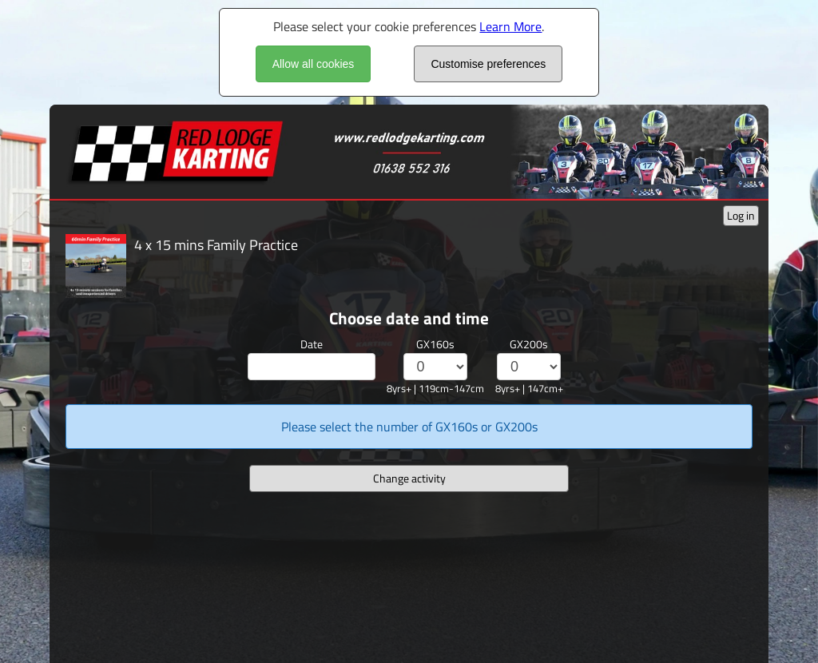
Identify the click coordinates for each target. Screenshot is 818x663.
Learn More (510, 26)
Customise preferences (488, 64)
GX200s (529, 343)
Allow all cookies (313, 64)
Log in (741, 215)
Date (311, 343)
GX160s (435, 343)
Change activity (409, 478)
